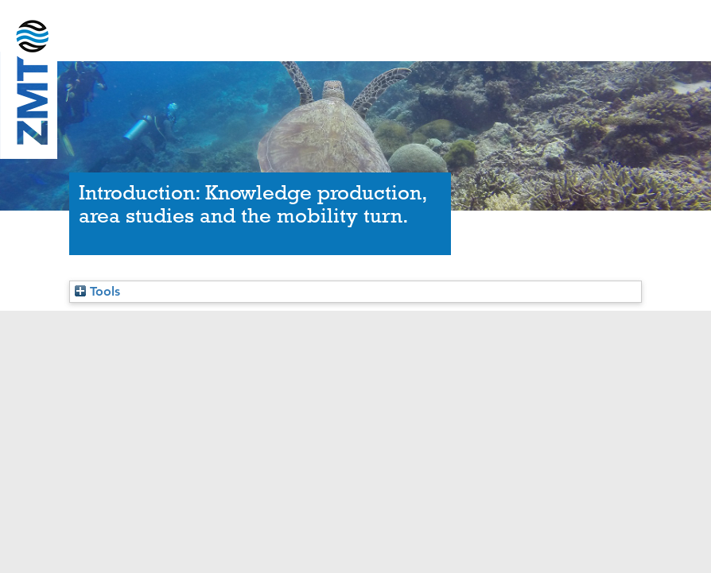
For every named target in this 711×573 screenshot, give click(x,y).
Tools (97, 291)
